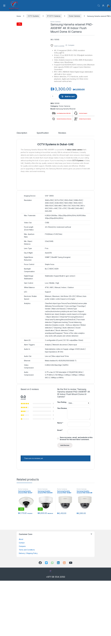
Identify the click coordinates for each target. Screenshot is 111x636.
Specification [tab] (43, 202)
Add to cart (70, 96)
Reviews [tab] (62, 202)
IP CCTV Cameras (53, 16)
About (21, 608)
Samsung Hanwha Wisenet (65, 109)
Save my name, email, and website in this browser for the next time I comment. (76, 507)
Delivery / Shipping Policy (28, 622)
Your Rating (61, 471)
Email (60, 499)
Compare (71, 45)
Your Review (62, 477)
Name (60, 491)
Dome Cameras (74, 16)
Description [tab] (22, 202)
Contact (22, 611)
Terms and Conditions (27, 618)
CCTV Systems (33, 16)
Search (98, 5)
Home (19, 16)
